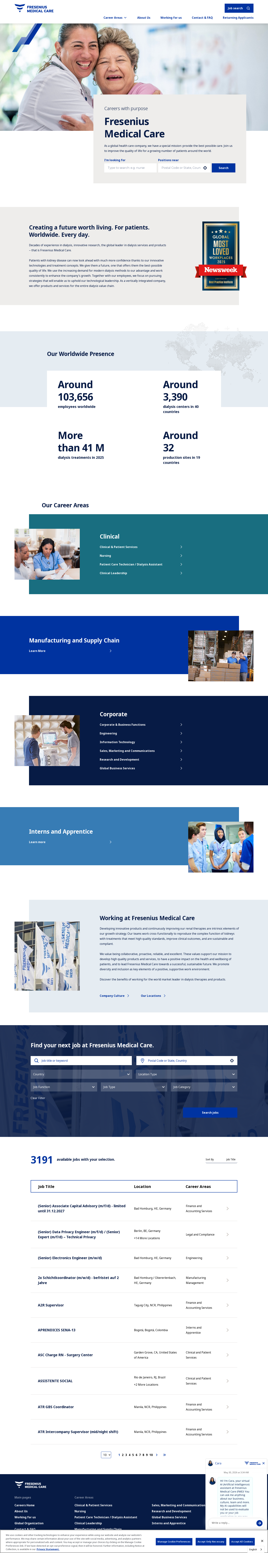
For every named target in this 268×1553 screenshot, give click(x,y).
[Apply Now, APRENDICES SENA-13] (228, 1332)
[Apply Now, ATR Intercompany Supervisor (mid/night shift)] (228, 1433)
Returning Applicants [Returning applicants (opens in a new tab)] (238, 18)
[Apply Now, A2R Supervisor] (228, 1307)
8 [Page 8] (143, 1455)
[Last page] (164, 1455)
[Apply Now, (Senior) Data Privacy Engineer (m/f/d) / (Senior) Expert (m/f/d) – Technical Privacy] (228, 1236)
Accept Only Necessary (211, 1541)
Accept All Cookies (242, 1541)
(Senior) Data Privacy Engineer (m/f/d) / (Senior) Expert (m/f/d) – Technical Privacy (79, 1234)
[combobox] (181, 167)
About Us (143, 18)
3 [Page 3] (126, 1455)
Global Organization (29, 1523)
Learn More (70, 651)
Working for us (171, 18)
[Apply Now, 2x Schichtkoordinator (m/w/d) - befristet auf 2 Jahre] (228, 1282)
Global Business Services (141, 768)
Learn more (70, 842)
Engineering (141, 733)
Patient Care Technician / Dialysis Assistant (141, 564)
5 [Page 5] (133, 1455)
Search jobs (210, 1113)
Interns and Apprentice (169, 1523)
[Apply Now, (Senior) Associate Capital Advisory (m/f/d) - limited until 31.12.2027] (228, 1210)
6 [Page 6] (136, 1455)
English (253, 1549)
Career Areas (115, 18)
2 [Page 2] (122, 1455)
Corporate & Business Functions (141, 725)
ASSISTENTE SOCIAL (55, 1380)
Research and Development (141, 760)
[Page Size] (106, 1455)
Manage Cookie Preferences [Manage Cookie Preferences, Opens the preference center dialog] (174, 1541)
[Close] (262, 1541)
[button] (205, 168)
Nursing (141, 556)
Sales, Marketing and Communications (141, 751)
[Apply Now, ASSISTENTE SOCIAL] (228, 1383)
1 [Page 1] (119, 1455)
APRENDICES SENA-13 (56, 1330)
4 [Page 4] (129, 1455)
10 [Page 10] (151, 1455)
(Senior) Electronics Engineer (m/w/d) (70, 1257)
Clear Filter (38, 1098)
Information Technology (141, 742)
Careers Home (25, 1505)
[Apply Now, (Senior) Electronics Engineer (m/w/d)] (228, 1260)
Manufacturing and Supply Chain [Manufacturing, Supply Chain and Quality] (98, 1529)
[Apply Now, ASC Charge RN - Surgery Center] (228, 1357)
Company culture (115, 996)
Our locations (153, 996)
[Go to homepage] (34, 8)
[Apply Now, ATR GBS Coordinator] (228, 1409)
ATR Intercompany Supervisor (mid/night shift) (78, 1431)
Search (223, 168)
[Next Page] (157, 1455)
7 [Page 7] (140, 1455)
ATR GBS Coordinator (56, 1406)
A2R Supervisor (51, 1305)
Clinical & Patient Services (141, 547)
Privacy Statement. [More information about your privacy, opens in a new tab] (48, 1549)
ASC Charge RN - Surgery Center (65, 1354)
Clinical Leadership (141, 573)
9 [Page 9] (147, 1455)
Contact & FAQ (202, 18)
